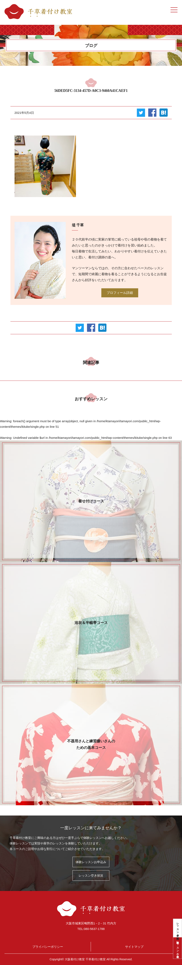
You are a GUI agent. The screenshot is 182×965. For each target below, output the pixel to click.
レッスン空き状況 (177, 928)
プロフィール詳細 (120, 292)
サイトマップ (134, 946)
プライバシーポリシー (47, 946)
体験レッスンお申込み (177, 948)
